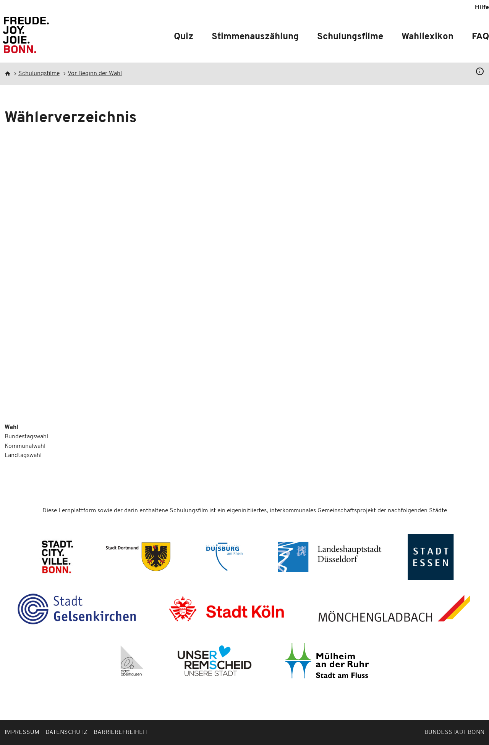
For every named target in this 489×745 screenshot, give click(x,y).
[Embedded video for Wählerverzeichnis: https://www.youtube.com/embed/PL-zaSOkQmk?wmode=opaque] (244, 279)
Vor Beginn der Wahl (95, 74)
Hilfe (482, 8)
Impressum (22, 732)
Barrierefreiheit (121, 732)
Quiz (183, 37)
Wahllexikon (427, 37)
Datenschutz (66, 732)
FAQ (480, 37)
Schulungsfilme (350, 37)
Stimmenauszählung (255, 37)
